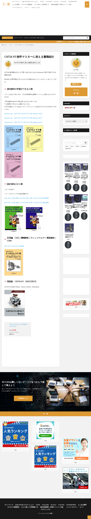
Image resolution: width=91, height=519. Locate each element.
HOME (5, 45)
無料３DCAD (40, 37)
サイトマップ (15, 1)
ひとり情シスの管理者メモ (41, 4)
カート (27, 7)
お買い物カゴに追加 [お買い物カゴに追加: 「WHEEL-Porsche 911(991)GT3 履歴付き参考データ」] (76, 187)
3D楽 (50, 513)
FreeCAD (63, 1)
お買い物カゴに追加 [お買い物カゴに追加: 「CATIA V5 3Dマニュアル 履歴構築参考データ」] (84, 216)
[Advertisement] (45, 22)
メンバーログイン (17, 7)
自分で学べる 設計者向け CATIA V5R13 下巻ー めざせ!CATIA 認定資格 (26, 202)
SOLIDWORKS (72, 1)
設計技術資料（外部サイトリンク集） (61, 4)
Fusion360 (49, 1)
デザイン (20, 37)
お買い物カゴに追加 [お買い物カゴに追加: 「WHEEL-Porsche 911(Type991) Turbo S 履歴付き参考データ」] (84, 188)
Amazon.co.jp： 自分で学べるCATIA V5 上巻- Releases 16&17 (23, 113)
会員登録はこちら (23, 398)
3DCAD (26, 37)
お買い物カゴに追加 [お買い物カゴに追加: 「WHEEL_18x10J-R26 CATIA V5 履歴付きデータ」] (76, 215)
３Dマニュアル (35, 7)
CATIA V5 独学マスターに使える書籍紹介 (24, 45)
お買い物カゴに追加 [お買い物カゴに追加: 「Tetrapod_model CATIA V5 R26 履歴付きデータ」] (68, 245)
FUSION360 (32, 37)
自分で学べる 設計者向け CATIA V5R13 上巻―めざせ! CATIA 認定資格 (26, 198)
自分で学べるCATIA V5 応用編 (14, 246)
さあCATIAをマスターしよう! (29, 1)
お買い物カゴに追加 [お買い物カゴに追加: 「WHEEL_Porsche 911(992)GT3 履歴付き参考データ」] (68, 187)
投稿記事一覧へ (75, 84)
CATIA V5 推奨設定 (26, 4)
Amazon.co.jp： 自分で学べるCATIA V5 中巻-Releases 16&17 (23, 118)
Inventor (56, 1)
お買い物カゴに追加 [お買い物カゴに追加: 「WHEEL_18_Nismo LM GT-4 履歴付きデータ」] (68, 217)
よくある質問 (15, 4)
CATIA (42, 1)
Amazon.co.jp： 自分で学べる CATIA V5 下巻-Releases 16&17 (23, 122)
